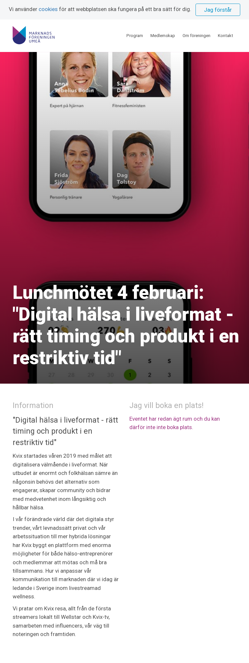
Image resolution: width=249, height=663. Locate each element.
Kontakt (225, 35)
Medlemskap (162, 35)
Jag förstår (218, 9)
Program (134, 35)
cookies (48, 9)
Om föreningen (196, 35)
